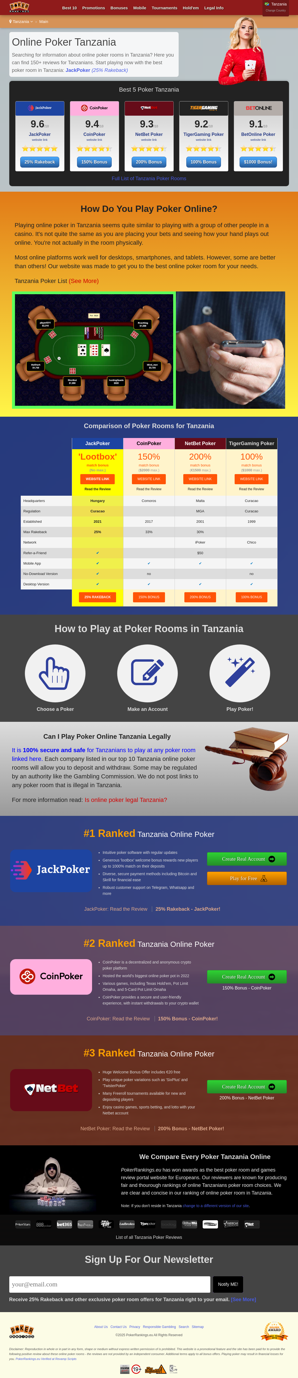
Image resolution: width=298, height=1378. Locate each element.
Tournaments (164, 7)
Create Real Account (250, 859)
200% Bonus (149, 162)
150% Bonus (94, 162)
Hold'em (191, 7)
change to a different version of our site (221, 1203)
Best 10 (69, 7)
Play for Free (250, 877)
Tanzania (21, 21)
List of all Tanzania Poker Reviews (149, 1237)
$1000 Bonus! (258, 162)
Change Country (276, 10)
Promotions (93, 7)
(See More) (83, 277)
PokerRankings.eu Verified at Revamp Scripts (46, 1359)
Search (184, 1327)
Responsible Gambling (159, 1327)
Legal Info (214, 7)
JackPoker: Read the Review (115, 915)
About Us (101, 1327)
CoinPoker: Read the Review (118, 1025)
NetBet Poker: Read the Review (115, 1135)
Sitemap (198, 1327)
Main (43, 21)
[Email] (110, 1284)
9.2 (201, 124)
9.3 (147, 124)
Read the (98, 489)
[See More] (243, 1299)
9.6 (37, 124)
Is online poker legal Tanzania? (117, 797)
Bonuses (119, 7)
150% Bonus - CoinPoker (253, 987)
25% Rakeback (40, 162)
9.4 (92, 124)
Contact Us (118, 1327)
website (97, 479)
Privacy (134, 1327)
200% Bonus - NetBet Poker (253, 1096)
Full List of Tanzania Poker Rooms (149, 178)
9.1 (256, 124)
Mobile (139, 7)
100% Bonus (204, 162)
